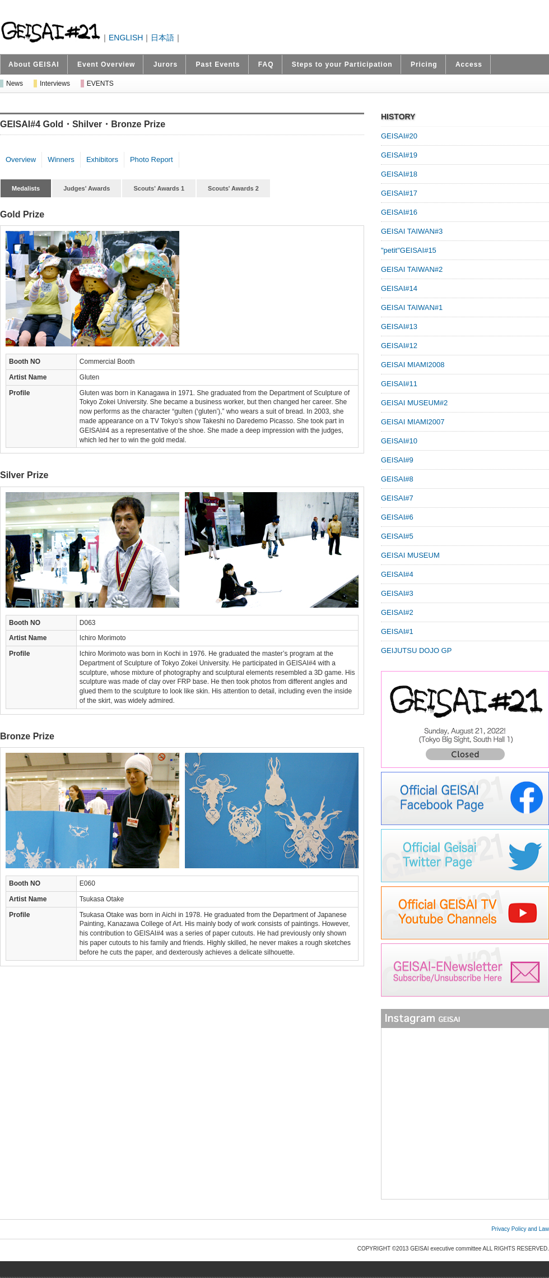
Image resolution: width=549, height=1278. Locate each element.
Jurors (165, 64)
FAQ (266, 64)
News (14, 83)
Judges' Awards (86, 188)
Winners (61, 159)
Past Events (218, 64)
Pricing (424, 64)
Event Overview (106, 64)
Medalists (26, 188)
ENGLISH (126, 37)
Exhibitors (102, 159)
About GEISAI (33, 64)
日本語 (162, 37)
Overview (21, 159)
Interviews (55, 83)
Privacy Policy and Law (520, 1229)
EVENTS (100, 83)
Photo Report (151, 159)
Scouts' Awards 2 (233, 188)
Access (468, 64)
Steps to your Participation (342, 64)
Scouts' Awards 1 (158, 188)
